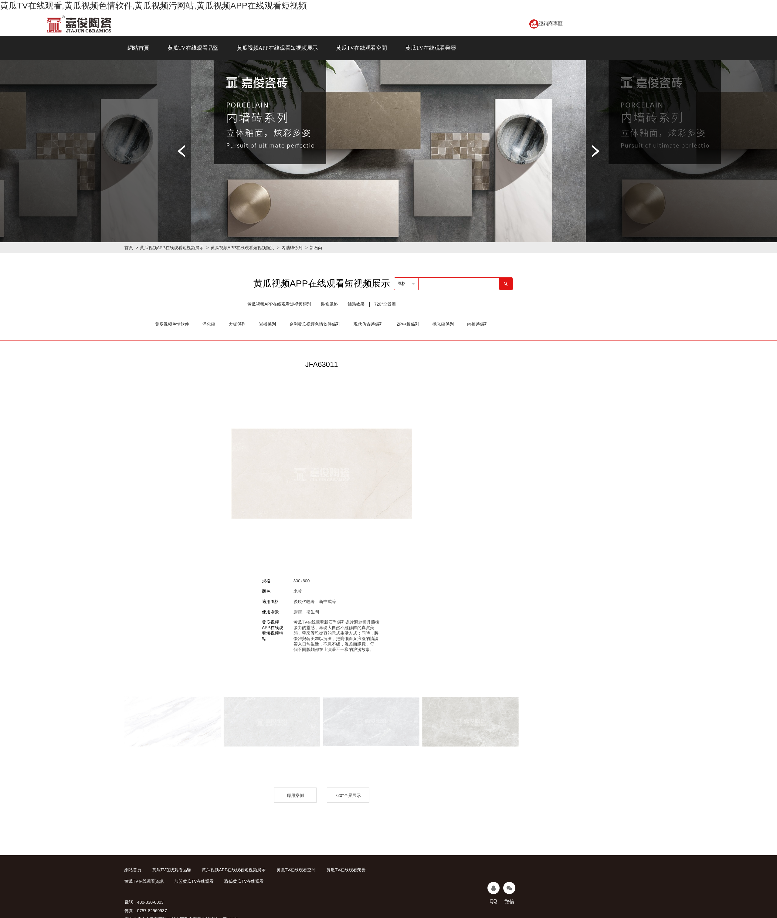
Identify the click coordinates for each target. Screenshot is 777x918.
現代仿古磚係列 (368, 324)
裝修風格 (329, 304)
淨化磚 (208, 324)
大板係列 (237, 324)
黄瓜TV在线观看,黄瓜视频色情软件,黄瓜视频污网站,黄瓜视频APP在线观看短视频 (153, 5)
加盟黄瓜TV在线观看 (194, 881)
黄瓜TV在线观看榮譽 (430, 48)
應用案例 (295, 795)
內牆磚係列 (292, 247)
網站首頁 (138, 48)
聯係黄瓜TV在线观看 (244, 881)
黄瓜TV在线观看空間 (361, 48)
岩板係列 (267, 324)
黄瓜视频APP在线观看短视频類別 (242, 247)
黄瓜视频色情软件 (172, 324)
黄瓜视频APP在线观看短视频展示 (277, 48)
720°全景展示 (348, 795)
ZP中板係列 (408, 324)
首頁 (128, 247)
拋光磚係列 (443, 324)
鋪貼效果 (356, 304)
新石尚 (316, 247)
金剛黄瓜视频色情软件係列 (314, 324)
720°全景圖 (385, 304)
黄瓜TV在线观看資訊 (144, 881)
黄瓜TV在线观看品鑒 (193, 48)
